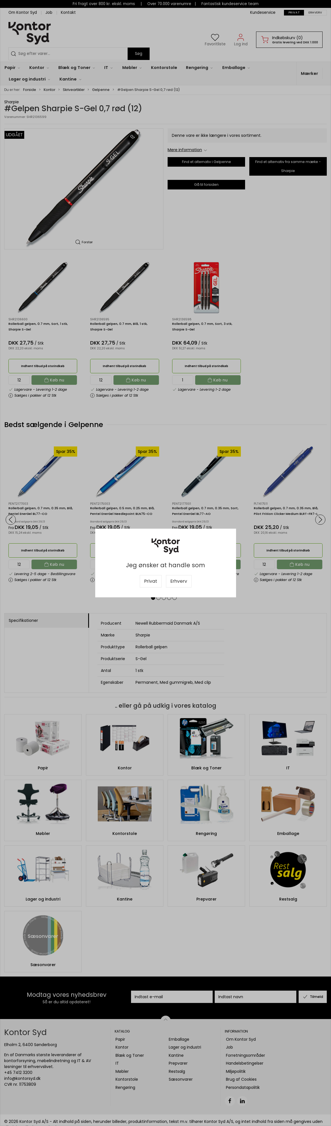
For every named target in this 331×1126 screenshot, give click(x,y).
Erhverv (178, 581)
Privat (150, 581)
